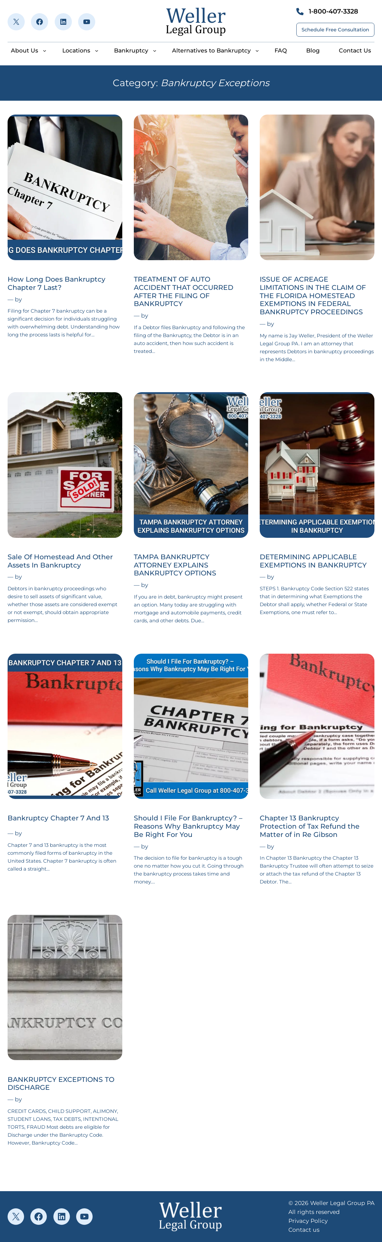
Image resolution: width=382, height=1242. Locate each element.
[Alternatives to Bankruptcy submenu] (257, 50)
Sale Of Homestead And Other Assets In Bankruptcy (60, 561)
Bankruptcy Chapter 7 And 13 (58, 818)
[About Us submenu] (44, 50)
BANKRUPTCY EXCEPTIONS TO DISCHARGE (61, 1084)
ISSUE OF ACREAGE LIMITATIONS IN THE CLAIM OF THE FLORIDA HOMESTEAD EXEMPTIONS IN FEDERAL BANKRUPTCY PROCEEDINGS (313, 295)
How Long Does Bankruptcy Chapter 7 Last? (56, 283)
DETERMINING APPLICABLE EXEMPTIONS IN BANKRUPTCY (313, 561)
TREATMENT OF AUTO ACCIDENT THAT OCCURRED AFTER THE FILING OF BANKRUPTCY (183, 291)
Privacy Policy (308, 1220)
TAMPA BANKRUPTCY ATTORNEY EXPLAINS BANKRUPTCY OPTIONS (175, 565)
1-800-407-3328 (333, 11)
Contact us (303, 1229)
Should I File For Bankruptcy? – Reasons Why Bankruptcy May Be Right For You (188, 826)
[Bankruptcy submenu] (154, 50)
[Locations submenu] (96, 50)
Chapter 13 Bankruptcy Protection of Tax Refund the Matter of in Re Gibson (310, 826)
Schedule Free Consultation (335, 30)
